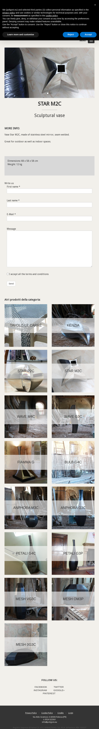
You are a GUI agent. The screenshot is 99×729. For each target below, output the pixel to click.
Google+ (59, 690)
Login (70, 713)
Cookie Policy (47, 713)
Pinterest (49, 693)
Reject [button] (71, 34)
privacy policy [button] (8, 13)
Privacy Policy (31, 713)
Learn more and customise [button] (20, 34)
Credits (60, 713)
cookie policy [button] (52, 15)
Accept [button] (88, 34)
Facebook (41, 687)
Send (11, 283)
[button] (95, 4)
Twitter (59, 687)
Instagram (40, 690)
